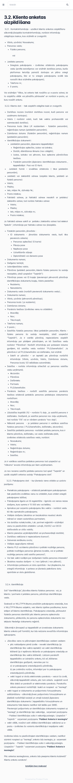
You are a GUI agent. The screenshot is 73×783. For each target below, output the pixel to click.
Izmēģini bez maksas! (36, 766)
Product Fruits (42, 779)
